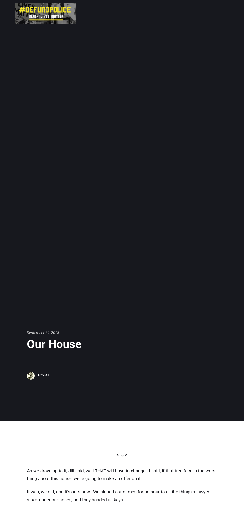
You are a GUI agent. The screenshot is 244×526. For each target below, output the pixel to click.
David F (44, 375)
